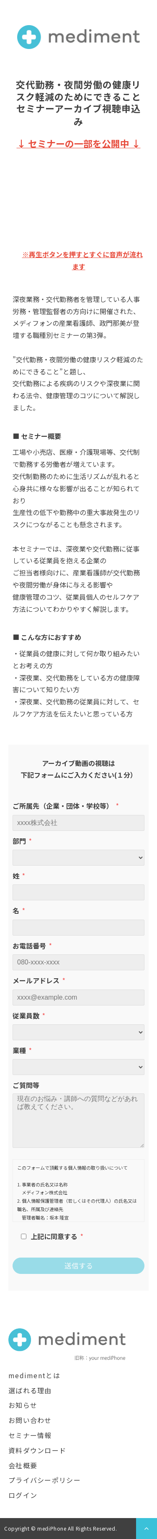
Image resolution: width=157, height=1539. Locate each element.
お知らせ (22, 1405)
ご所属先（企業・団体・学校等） (63, 806)
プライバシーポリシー (44, 1480)
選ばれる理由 (30, 1390)
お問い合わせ (30, 1420)
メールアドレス (36, 980)
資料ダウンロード (37, 1450)
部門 (19, 841)
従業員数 (26, 1016)
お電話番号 (29, 946)
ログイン (22, 1495)
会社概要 (22, 1465)
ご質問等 (26, 1085)
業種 (19, 1050)
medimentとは (34, 1375)
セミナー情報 (30, 1435)
